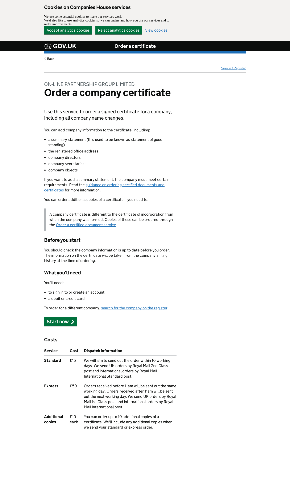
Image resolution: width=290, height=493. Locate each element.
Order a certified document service (86, 224)
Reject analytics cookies (119, 30)
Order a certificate (135, 46)
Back (50, 59)
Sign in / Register (233, 68)
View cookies (156, 30)
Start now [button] (61, 321)
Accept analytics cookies (68, 30)
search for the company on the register (134, 308)
